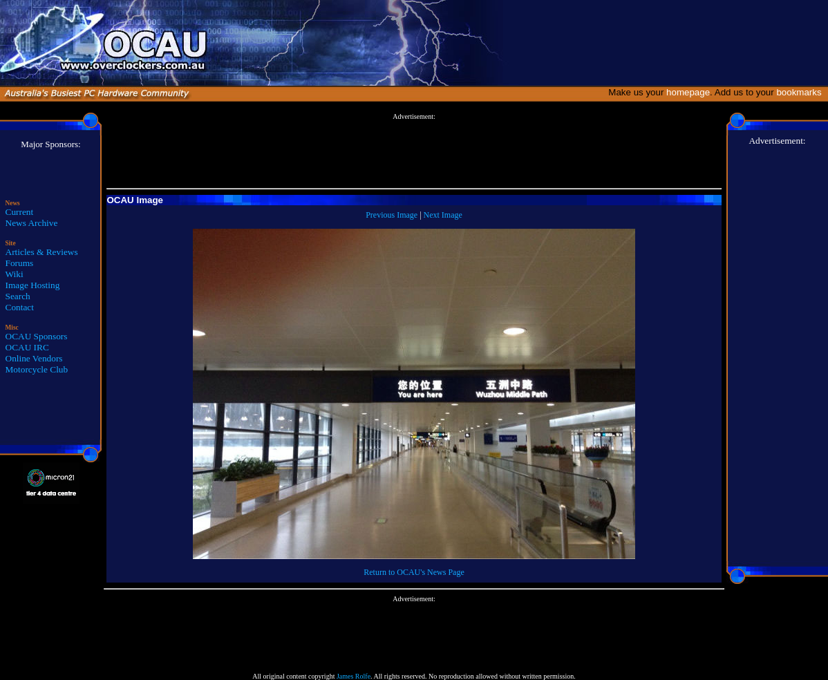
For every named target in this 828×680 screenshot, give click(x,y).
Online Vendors (34, 358)
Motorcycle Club (37, 369)
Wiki (14, 274)
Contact (20, 307)
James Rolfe (353, 676)
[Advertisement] (414, 151)
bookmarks (801, 92)
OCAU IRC (27, 347)
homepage (688, 92)
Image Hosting (33, 285)
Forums (20, 263)
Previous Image (391, 215)
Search (18, 296)
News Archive (32, 223)
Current (20, 212)
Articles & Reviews (42, 252)
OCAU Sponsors (37, 336)
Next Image (443, 215)
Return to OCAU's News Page (414, 572)
